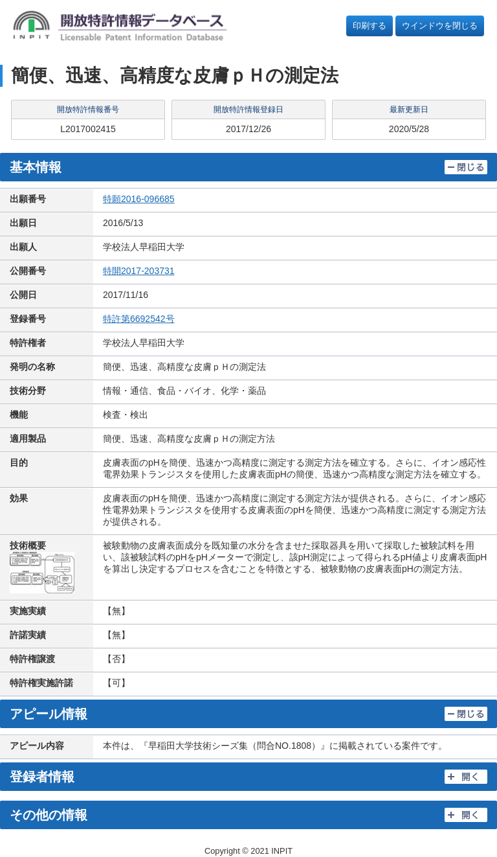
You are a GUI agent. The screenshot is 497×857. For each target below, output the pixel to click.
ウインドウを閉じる (440, 25)
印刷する (369, 25)
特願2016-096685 (139, 199)
